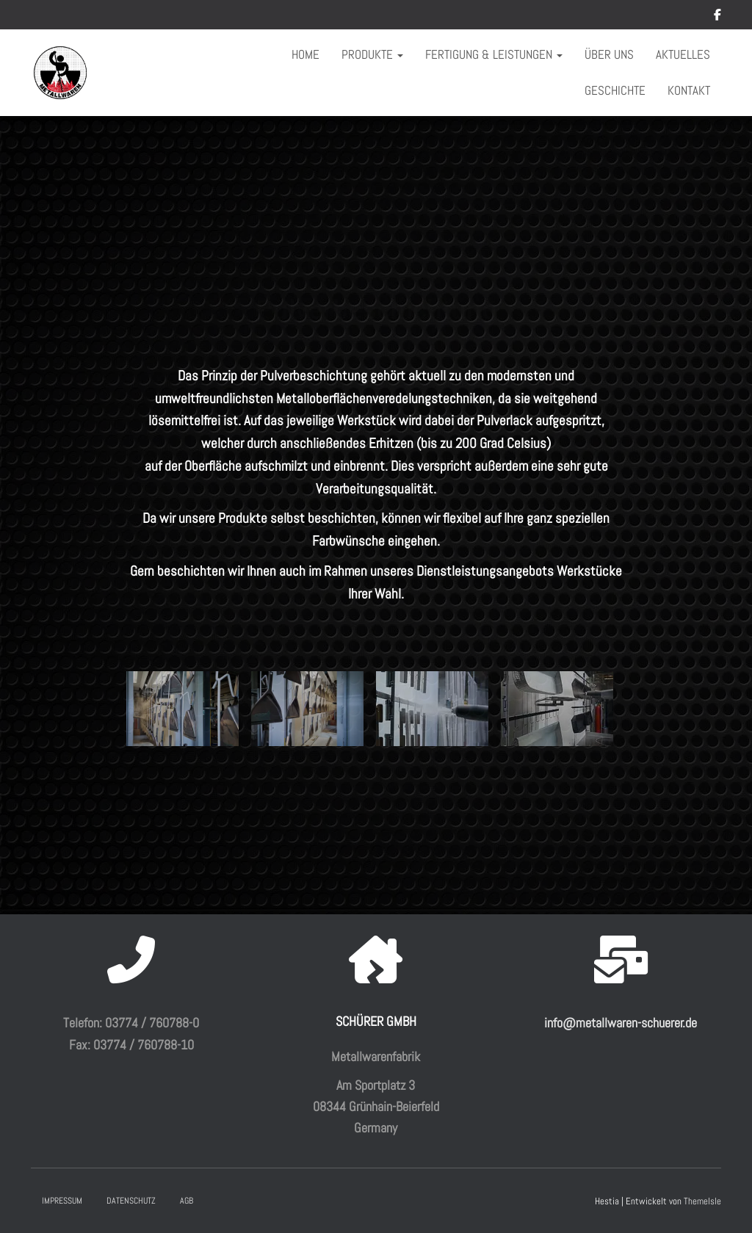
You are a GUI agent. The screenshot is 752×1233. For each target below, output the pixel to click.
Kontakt (689, 90)
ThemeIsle (702, 1201)
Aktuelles (683, 54)
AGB (186, 1201)
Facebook (717, 17)
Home (305, 54)
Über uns (609, 54)
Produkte (372, 54)
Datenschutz (131, 1201)
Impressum (62, 1201)
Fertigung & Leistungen (494, 54)
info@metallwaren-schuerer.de (620, 1022)
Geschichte (615, 90)
